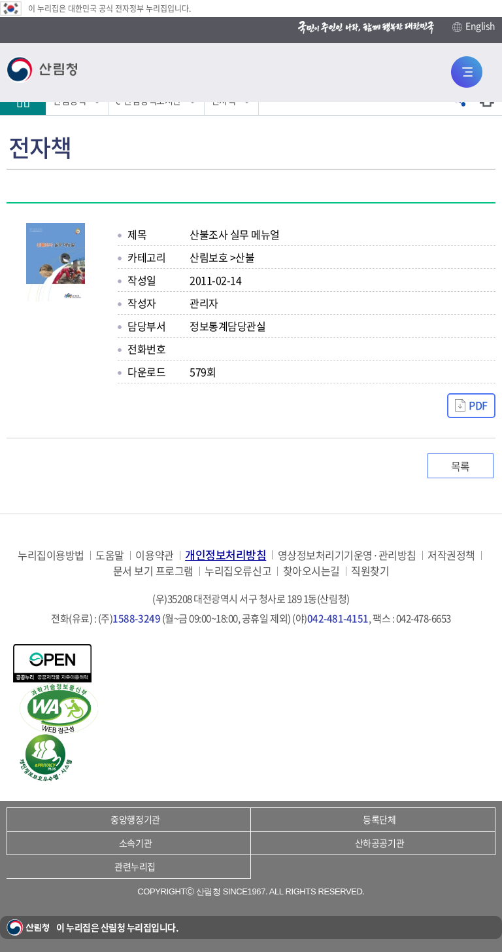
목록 (460, 466)
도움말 (109, 555)
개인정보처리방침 (225, 554)
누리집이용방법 (51, 555)
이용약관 (154, 555)
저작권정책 (451, 555)
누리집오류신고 (238, 571)
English (473, 26)
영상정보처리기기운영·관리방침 (347, 555)
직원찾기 (370, 571)
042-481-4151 (338, 618)
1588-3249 (136, 618)
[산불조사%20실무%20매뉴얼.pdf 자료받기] (471, 405)
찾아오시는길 (311, 571)
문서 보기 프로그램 (153, 571)
